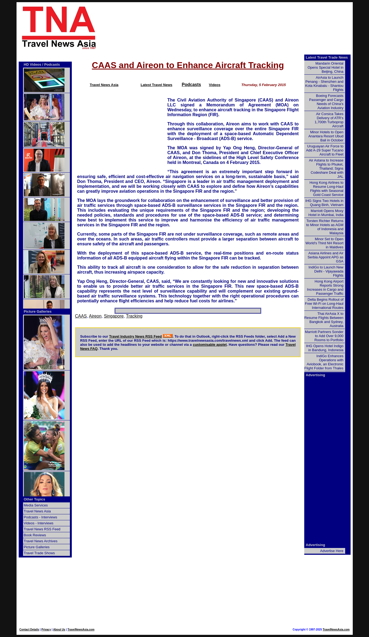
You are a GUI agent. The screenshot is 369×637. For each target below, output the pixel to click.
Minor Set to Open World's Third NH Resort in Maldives (325, 243)
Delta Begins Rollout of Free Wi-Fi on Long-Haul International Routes (324, 303)
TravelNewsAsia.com (81, 629)
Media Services (36, 505)
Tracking (134, 316)
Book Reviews (35, 535)
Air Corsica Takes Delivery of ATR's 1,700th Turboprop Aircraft (329, 120)
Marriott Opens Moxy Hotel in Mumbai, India (325, 213)
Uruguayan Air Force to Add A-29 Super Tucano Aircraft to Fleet (324, 150)
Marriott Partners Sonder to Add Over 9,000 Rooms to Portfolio (324, 336)
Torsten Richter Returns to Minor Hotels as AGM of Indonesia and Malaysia (324, 227)
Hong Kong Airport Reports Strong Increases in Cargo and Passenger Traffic (325, 287)
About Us (59, 629)
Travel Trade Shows (39, 553)
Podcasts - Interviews (40, 517)
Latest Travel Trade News (327, 57)
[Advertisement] (233, 27)
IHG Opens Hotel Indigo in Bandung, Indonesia (324, 348)
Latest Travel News (156, 85)
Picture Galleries (38, 311)
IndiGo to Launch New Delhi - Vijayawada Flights (326, 271)
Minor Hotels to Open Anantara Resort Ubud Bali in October (325, 136)
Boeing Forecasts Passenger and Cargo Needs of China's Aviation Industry (326, 102)
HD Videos (32, 64)
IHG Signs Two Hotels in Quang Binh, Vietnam (324, 203)
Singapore (114, 316)
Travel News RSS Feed (42, 529)
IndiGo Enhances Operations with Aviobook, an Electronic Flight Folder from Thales (323, 362)
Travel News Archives (41, 541)
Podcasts (191, 84)
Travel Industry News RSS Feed (135, 336)
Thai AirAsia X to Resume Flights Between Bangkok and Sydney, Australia (324, 320)
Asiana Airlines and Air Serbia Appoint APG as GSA (325, 257)
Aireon (95, 316)
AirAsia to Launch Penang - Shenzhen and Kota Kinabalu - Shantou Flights (324, 83)
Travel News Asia (104, 85)
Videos (214, 85)
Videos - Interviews (39, 523)
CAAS (81, 316)
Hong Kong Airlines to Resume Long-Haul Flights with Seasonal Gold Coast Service (326, 188)
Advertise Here (332, 551)
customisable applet (210, 345)
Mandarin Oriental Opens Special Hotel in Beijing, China (325, 67)
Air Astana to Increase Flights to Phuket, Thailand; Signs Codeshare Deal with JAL (326, 168)
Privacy (46, 629)
